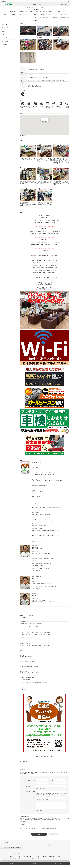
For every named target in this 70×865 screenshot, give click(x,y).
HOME (30, 4)
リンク (19, 856)
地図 (42, 69)
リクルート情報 (5, 41)
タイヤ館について (41, 4)
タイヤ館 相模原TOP (62, 17)
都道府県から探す (48, 17)
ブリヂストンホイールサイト (36, 858)
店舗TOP (4, 14)
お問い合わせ (4, 44)
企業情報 (59, 856)
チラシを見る (58, 863)
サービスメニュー (52, 14)
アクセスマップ (5, 27)
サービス (56, 4)
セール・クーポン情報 (32, 14)
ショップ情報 (4, 24)
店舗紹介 (3, 31)
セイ (34, 783)
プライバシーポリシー (27, 856)
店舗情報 (13, 14)
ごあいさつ (4, 34)
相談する (12, 863)
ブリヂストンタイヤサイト (14, 858)
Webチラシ (47, 4)
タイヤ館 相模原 (35, 9)
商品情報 (42, 14)
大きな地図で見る (23, 135)
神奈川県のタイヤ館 (55, 17)
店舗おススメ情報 (64, 14)
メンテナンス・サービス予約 (56, 1)
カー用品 (61, 4)
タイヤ (52, 4)
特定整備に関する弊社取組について (49, 856)
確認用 (34, 797)
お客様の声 (66, 4)
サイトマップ (12, 856)
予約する (35, 863)
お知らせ (21, 14)
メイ (52, 783)
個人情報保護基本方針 (24, 821)
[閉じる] (47, 119)
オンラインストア (65, 1)
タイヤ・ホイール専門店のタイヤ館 (39, 17)
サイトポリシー (36, 856)
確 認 (39, 834)
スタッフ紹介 (4, 37)
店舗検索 (34, 4)
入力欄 (34, 791)
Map (59, 11)
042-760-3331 (14, 11)
